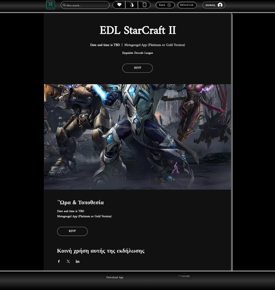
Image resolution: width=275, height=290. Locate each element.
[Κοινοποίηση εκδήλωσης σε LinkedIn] (77, 261)
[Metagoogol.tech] (50, 5)
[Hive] (119, 5)
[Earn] (165, 5)
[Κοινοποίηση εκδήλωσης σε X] (68, 261)
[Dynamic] (144, 5)
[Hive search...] (84, 5)
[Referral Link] (187, 5)
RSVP (137, 68)
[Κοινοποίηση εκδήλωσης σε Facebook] (59, 261)
